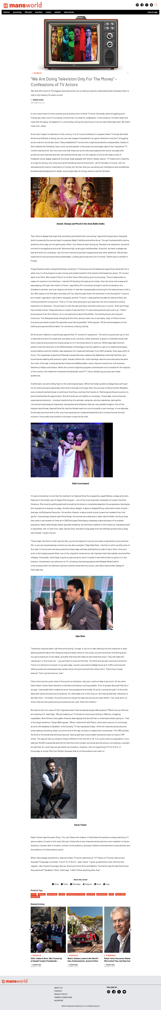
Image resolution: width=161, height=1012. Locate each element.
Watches (38, 12)
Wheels (58, 12)
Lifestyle (28, 12)
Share (55, 884)
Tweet (64, 884)
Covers (48, 12)
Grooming (17, 12)
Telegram (87, 884)
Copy (106, 884)
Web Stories (69, 12)
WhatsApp (75, 884)
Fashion (6, 12)
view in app (152, 12)
